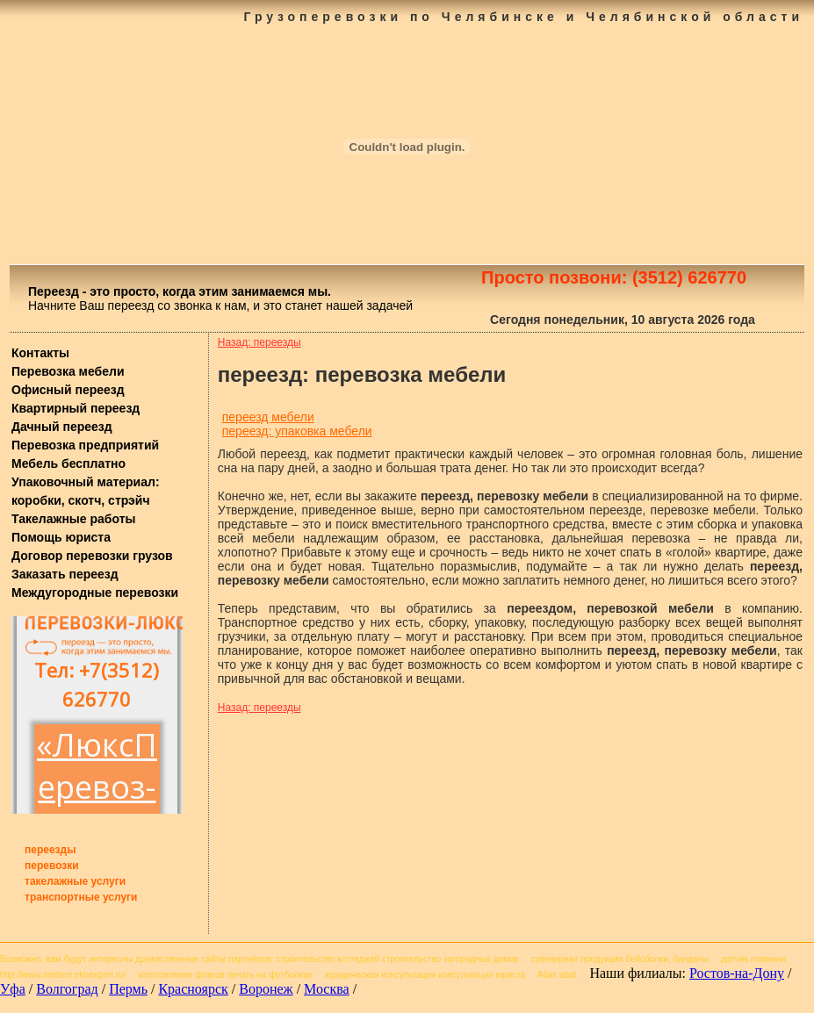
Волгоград (66, 988)
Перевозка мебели (68, 371)
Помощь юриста (61, 537)
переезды (50, 850)
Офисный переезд (68, 390)
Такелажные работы (73, 519)
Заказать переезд (65, 574)
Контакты (40, 353)
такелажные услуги (75, 881)
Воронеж (265, 988)
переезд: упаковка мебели (297, 431)
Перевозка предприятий (85, 445)
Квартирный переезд (75, 408)
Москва (326, 988)
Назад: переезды (259, 342)
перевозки (52, 865)
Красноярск (192, 988)
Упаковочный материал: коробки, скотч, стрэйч (85, 491)
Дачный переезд (61, 427)
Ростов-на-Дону (736, 973)
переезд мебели (268, 417)
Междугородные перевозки (94, 593)
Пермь (128, 988)
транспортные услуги (81, 897)
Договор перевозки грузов (92, 556)
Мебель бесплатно (68, 463)
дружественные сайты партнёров (203, 959)
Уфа (12, 988)
